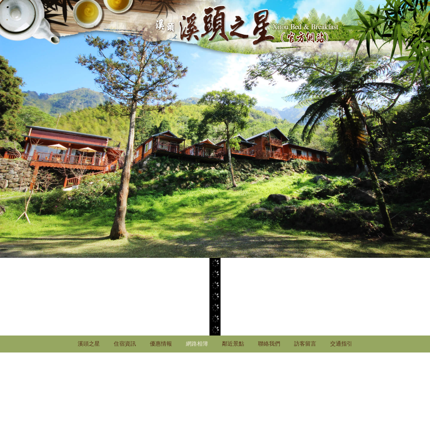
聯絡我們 (269, 344)
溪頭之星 (89, 344)
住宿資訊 (125, 344)
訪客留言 (305, 344)
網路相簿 (197, 344)
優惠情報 (161, 344)
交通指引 (341, 344)
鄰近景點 (233, 344)
